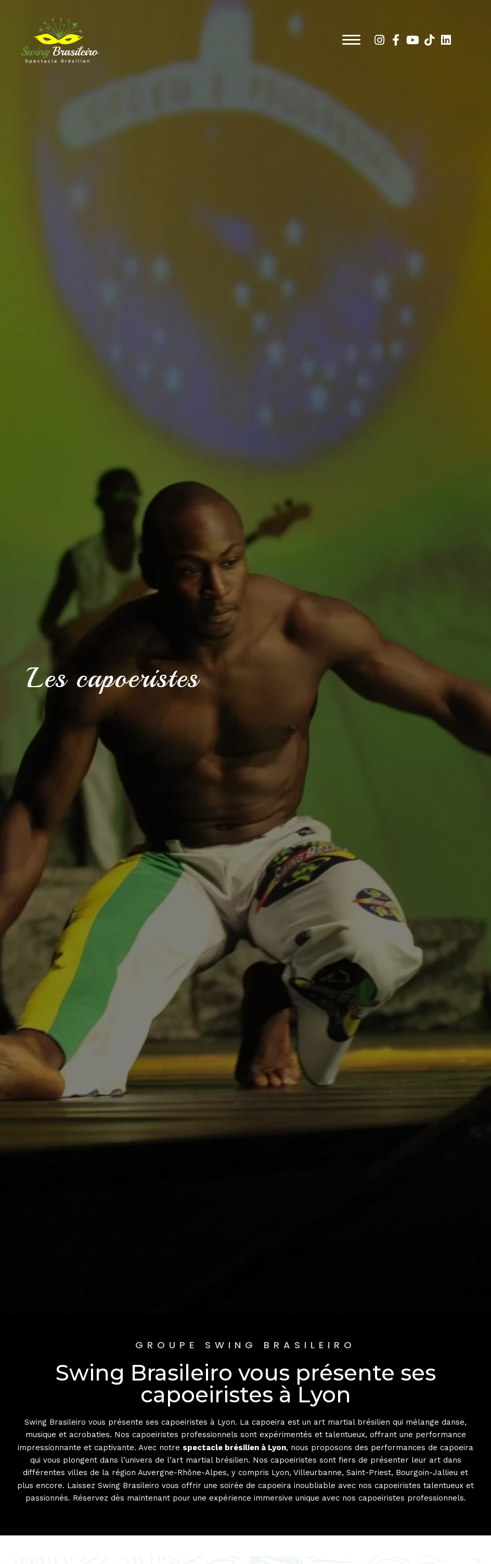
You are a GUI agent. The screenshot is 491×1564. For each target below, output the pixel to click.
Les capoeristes (115, 678)
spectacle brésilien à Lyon (234, 1447)
